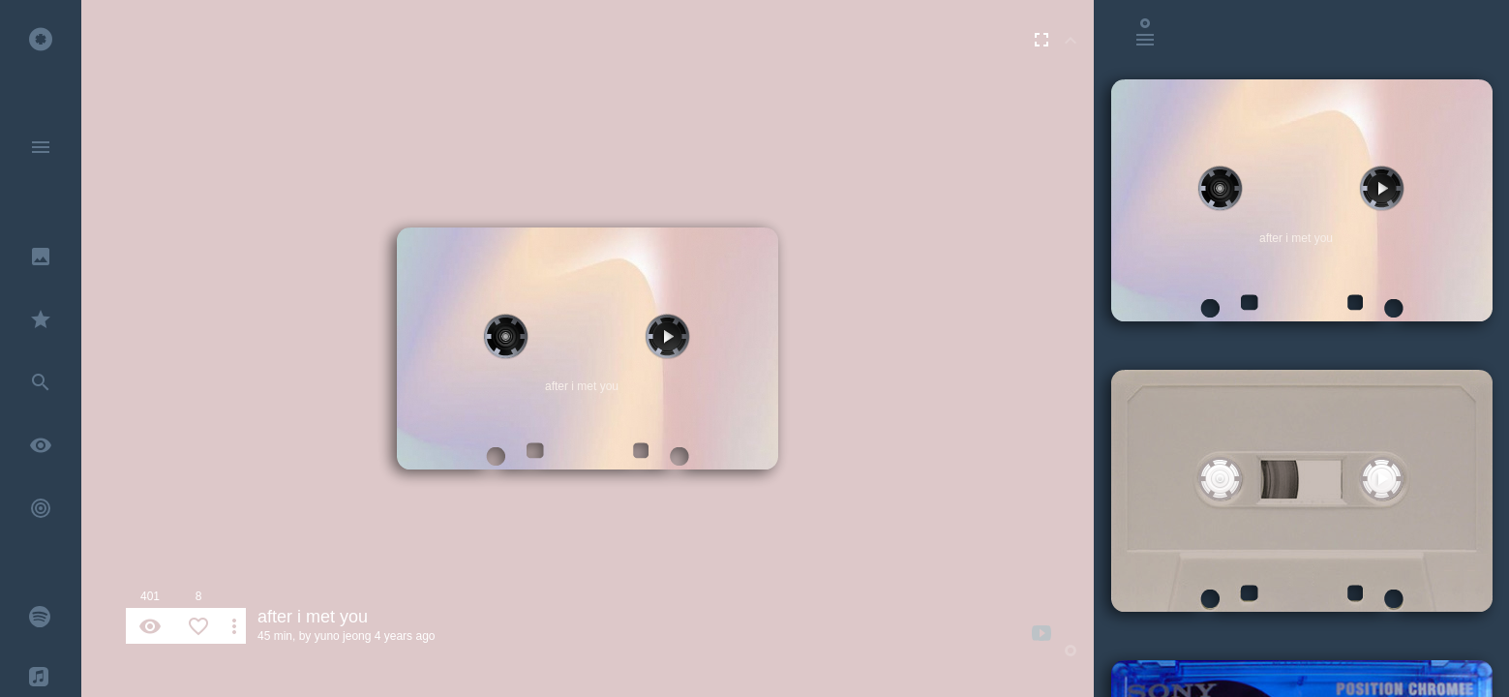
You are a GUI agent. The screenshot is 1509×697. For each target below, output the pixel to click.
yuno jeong (343, 636)
